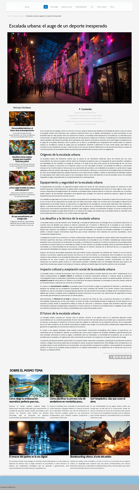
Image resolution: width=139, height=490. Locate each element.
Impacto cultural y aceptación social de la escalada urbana (85, 121)
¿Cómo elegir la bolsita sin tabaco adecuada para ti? (22, 189)
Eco (92, 7)
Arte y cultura (102, 7)
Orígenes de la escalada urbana (85, 112)
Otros (112, 7)
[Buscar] (33, 7)
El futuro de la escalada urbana (85, 124)
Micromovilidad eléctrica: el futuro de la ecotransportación (22, 129)
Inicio (9, 16)
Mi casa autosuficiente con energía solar (22, 217)
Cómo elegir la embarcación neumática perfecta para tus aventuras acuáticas (23, 401)
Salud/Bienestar (81, 7)
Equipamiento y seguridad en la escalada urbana (85, 115)
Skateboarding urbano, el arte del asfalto (90, 456)
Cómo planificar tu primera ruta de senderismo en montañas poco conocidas (67, 401)
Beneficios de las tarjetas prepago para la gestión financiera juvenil (22, 159)
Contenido (86, 109)
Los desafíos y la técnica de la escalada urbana (85, 118)
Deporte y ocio (67, 7)
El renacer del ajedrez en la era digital (28, 456)
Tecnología (54, 7)
